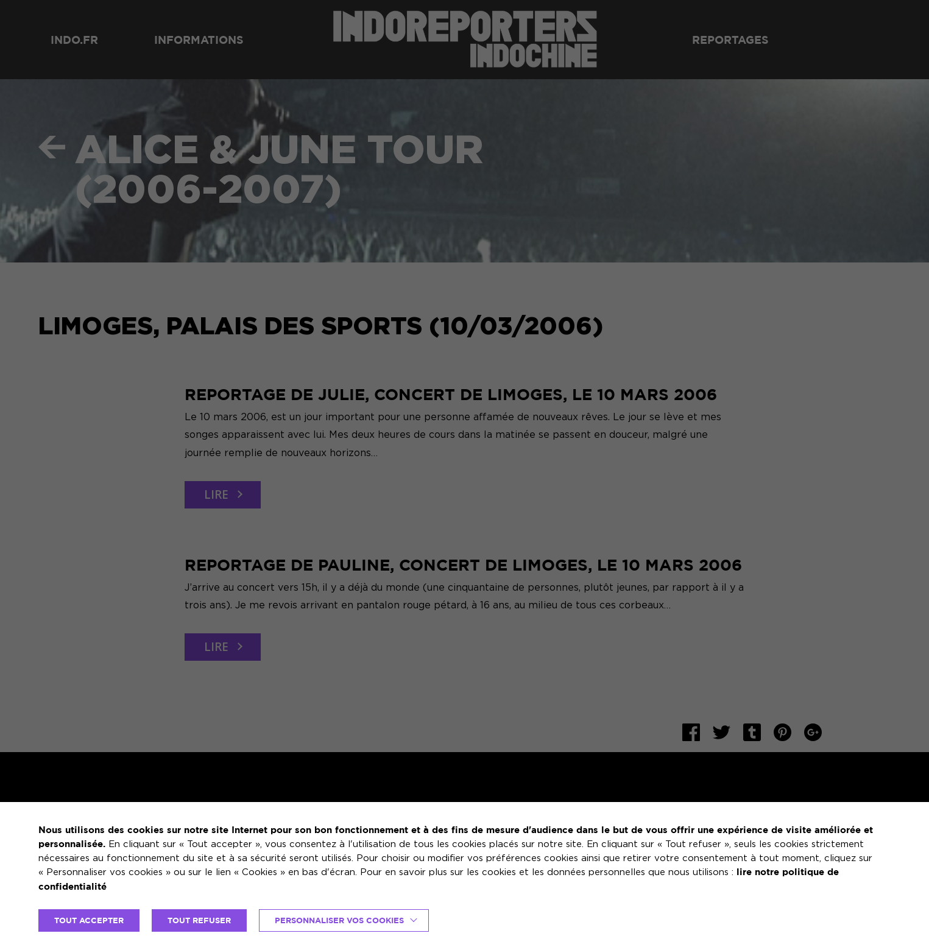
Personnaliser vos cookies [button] (339, 920)
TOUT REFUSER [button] (199, 920)
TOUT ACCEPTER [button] (89, 920)
